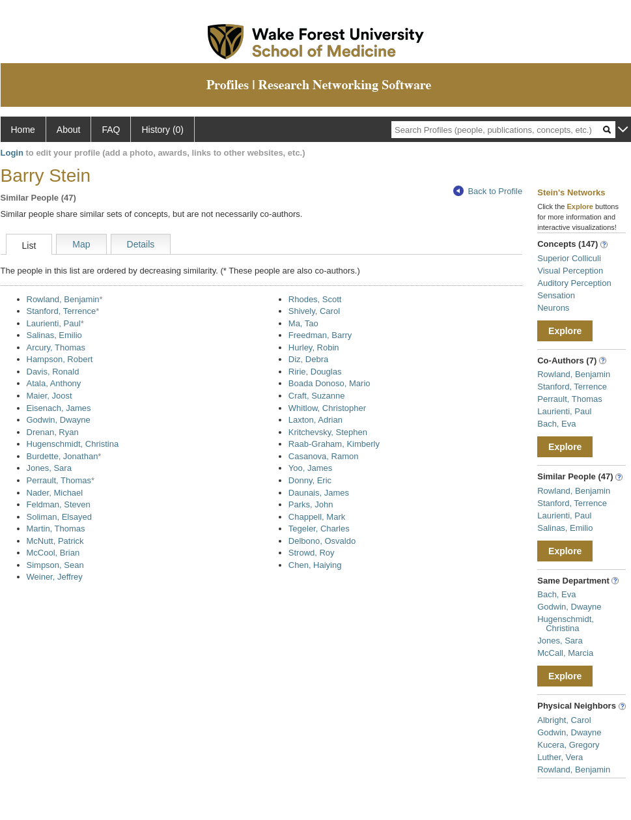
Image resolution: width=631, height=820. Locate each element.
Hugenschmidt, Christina (73, 444)
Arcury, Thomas (56, 347)
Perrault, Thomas (59, 480)
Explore (565, 331)
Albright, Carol (564, 720)
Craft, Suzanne (316, 396)
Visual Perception (570, 271)
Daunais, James (318, 493)
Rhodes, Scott (315, 299)
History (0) (162, 129)
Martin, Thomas (56, 528)
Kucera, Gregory (568, 745)
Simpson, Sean (55, 565)
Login (12, 153)
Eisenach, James (59, 408)
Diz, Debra (308, 359)
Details (141, 244)
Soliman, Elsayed (59, 517)
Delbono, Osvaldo (322, 541)
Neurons (553, 308)
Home (23, 129)
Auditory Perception (574, 283)
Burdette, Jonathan (62, 456)
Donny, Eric (309, 480)
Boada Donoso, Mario (329, 383)
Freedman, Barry (320, 335)
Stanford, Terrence (61, 311)
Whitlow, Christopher (327, 408)
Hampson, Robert (60, 359)
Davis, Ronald (53, 371)
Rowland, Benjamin (63, 299)
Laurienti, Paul (54, 323)
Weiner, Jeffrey (55, 577)
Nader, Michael (55, 493)
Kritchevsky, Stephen (327, 432)
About (69, 129)
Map (81, 244)
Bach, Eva (556, 424)
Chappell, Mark (316, 517)
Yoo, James (310, 468)
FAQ (111, 129)
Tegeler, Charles (319, 528)
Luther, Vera (560, 757)
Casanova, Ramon (323, 456)
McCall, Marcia (565, 653)
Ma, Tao (303, 323)
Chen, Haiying (315, 565)
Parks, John (310, 504)
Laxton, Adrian (315, 420)
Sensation (556, 295)
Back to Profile (487, 191)
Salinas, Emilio (54, 335)
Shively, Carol (314, 311)
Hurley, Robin (313, 347)
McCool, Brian (53, 553)
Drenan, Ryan (53, 432)
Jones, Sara (49, 468)
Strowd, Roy (311, 553)
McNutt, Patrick (55, 541)
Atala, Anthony (54, 383)
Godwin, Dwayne (59, 420)
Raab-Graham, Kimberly (334, 444)
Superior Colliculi (569, 258)
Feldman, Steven (59, 504)
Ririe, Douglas (315, 371)
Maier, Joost (49, 396)
